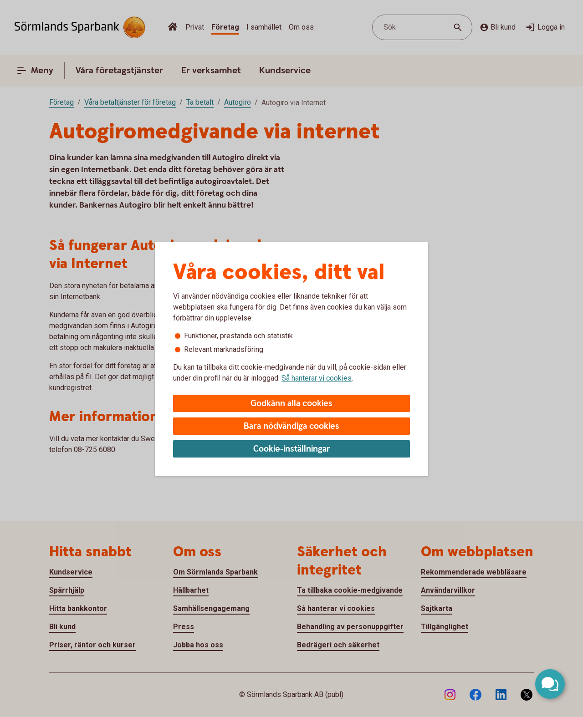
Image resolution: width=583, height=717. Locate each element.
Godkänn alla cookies (291, 403)
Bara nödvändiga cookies (291, 426)
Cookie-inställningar (291, 449)
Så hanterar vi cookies (316, 378)
